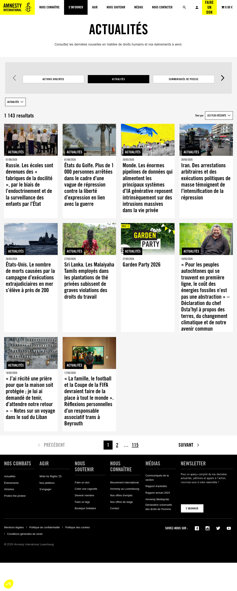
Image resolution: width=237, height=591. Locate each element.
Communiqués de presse (184, 79)
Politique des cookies (77, 527)
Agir (44, 463)
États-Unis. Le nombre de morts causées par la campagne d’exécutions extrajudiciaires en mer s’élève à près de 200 (30, 277)
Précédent (14, 77)
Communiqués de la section (157, 477)
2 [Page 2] (117, 445)
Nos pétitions (47, 482)
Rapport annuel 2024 (158, 492)
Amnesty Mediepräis (157, 499)
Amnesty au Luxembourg (124, 488)
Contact (114, 508)
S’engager (45, 489)
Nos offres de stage (121, 501)
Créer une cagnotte (86, 488)
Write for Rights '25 (51, 476)
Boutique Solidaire (85, 508)
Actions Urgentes (53, 79)
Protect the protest (15, 495)
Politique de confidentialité (44, 527)
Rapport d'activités (156, 486)
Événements (11, 482)
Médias (153, 463)
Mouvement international (124, 482)
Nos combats (17, 463)
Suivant (222, 77)
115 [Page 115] (135, 445)
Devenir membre (84, 495)
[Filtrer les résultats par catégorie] (118, 79)
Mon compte (197, 7)
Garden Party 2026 (141, 264)
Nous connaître (121, 466)
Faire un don (209, 7)
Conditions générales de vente (25, 533)
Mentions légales (14, 527)
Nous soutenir (84, 466)
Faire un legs (82, 501)
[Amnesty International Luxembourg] (17, 7)
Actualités (118, 79)
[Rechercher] (184, 7)
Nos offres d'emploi (121, 495)
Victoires (9, 489)
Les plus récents (216, 115)
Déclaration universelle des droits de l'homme (159, 506)
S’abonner (192, 508)
